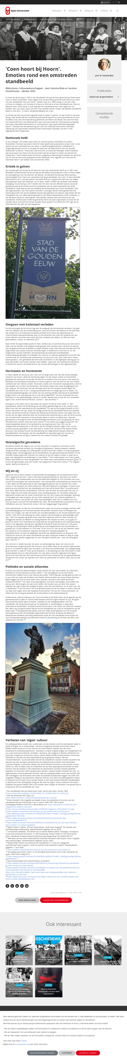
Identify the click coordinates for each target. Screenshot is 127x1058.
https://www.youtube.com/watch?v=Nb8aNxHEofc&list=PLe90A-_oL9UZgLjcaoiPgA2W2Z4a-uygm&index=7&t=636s (43, 814)
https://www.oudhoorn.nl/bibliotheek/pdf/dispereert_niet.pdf (31, 798)
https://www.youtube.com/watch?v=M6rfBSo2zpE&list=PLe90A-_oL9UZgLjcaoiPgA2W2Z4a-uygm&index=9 (43, 857)
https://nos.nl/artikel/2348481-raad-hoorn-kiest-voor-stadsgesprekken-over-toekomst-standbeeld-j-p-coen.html (41, 873)
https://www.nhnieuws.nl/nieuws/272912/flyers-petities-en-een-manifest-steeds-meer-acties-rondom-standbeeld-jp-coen (43, 877)
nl (119, 2)
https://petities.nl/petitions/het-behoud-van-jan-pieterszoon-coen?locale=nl (38, 811)
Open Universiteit (13, 19)
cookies (24, 1041)
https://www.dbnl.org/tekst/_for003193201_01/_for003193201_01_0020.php (37, 793)
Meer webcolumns (27, 900)
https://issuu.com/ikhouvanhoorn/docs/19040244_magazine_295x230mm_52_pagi (40, 809)
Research (76, 10)
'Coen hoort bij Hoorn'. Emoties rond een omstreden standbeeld (66, 19)
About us (92, 10)
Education (59, 10)
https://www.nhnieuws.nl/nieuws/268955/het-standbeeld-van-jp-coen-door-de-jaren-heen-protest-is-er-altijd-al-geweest (42, 823)
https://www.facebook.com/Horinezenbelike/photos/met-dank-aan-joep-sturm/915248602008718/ (36, 819)
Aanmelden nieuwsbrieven (56, 900)
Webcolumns (30, 19)
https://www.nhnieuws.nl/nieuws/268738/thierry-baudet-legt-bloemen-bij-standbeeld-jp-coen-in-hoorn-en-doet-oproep (42, 864)
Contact (107, 10)
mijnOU (105, 2)
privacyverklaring (22, 1044)
